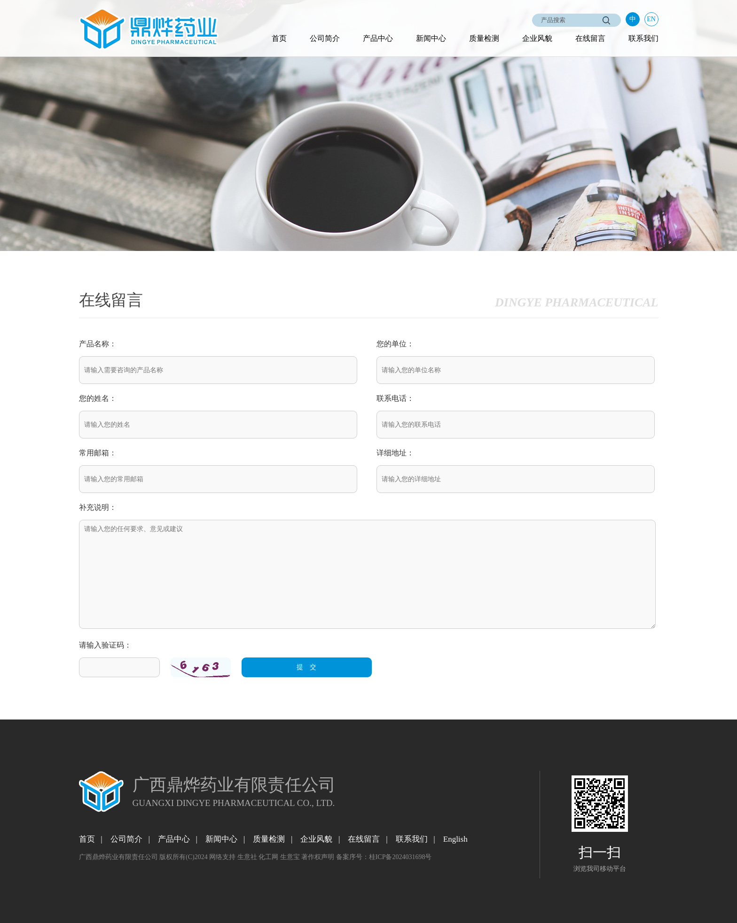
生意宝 (290, 856)
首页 (279, 38)
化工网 (268, 856)
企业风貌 (537, 38)
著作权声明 (317, 856)
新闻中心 (431, 38)
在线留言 (590, 38)
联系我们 (643, 38)
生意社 (247, 856)
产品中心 (378, 38)
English (455, 839)
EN (651, 19)
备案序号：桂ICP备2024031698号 (384, 856)
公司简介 (325, 38)
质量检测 (484, 38)
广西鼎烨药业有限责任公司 (118, 856)
